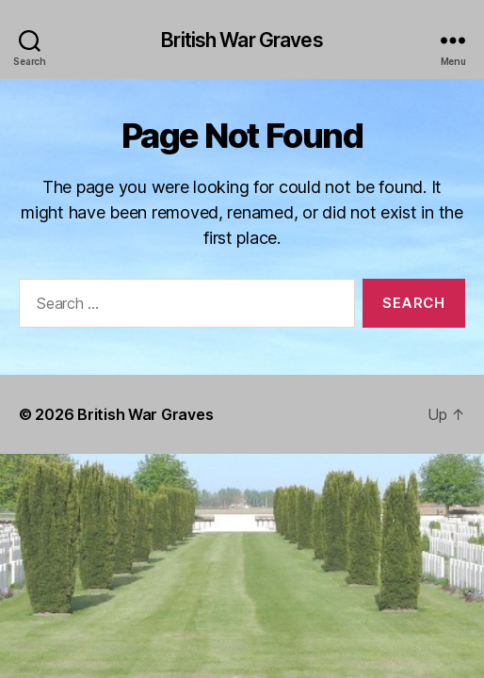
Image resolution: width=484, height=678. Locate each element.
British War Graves (241, 40)
